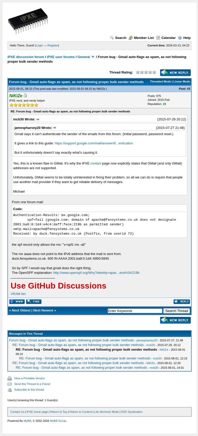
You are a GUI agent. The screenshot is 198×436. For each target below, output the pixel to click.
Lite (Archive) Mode (106, 411)
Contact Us (17, 411)
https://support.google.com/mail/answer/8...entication (94, 143)
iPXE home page (37, 411)
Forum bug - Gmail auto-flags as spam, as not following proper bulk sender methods (71, 340)
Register (52, 45)
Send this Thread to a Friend (32, 383)
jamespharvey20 (146, 340)
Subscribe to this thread (29, 389)
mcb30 (150, 345)
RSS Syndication (132, 411)
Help (184, 38)
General (84, 57)
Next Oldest (21, 310)
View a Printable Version (29, 378)
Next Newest (43, 310)
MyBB (27, 420)
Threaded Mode (160, 81)
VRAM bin (18, 294)
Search (118, 38)
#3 (188, 88)
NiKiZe (100, 88)
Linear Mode (182, 81)
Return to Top (58, 411)
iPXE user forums (61, 57)
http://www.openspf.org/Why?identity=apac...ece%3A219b (96, 273)
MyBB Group (58, 420)
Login (39, 45)
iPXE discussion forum (25, 57)
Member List (141, 38)
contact (95, 163)
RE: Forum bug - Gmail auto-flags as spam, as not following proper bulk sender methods (78, 345)
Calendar (166, 38)
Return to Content (81, 411)
